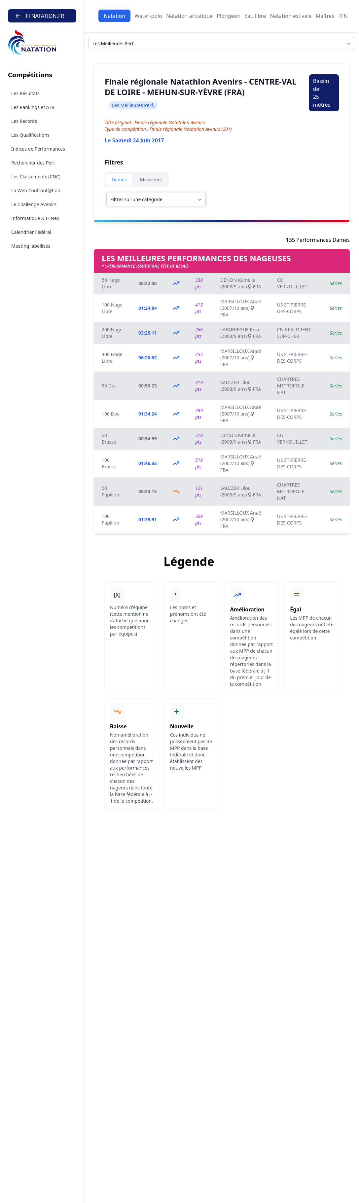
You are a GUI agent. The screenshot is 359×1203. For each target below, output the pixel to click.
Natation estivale (290, 15)
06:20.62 (147, 357)
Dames (119, 179)
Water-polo (148, 15)
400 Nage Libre (112, 357)
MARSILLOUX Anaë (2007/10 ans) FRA (240, 308)
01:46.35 (147, 463)
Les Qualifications (30, 135)
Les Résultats (25, 93)
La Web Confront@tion (35, 190)
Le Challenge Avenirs (33, 204)
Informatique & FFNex (35, 218)
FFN (343, 15)
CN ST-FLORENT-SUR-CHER (294, 332)
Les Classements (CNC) (35, 176)
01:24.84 (147, 308)
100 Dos (110, 414)
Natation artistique (189, 15)
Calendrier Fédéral (31, 232)
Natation (114, 15)
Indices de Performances (38, 149)
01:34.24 (147, 414)
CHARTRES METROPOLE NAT (290, 385)
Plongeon (228, 15)
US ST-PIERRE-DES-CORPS (292, 308)
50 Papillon (110, 491)
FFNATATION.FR (40, 15)
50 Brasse (109, 438)
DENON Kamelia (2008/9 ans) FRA (240, 283)
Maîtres (325, 15)
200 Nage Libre (112, 332)
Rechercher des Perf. (33, 163)
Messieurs (151, 179)
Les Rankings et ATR (32, 107)
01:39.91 (147, 519)
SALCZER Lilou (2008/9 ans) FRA (240, 385)
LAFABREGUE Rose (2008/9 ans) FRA (240, 332)
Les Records (24, 121)
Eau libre (255, 15)
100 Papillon (110, 519)
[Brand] (42, 42)
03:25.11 (147, 333)
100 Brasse (109, 463)
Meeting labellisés (30, 246)
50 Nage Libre (111, 283)
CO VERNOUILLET (292, 283)
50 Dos (109, 386)
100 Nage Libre (112, 308)
